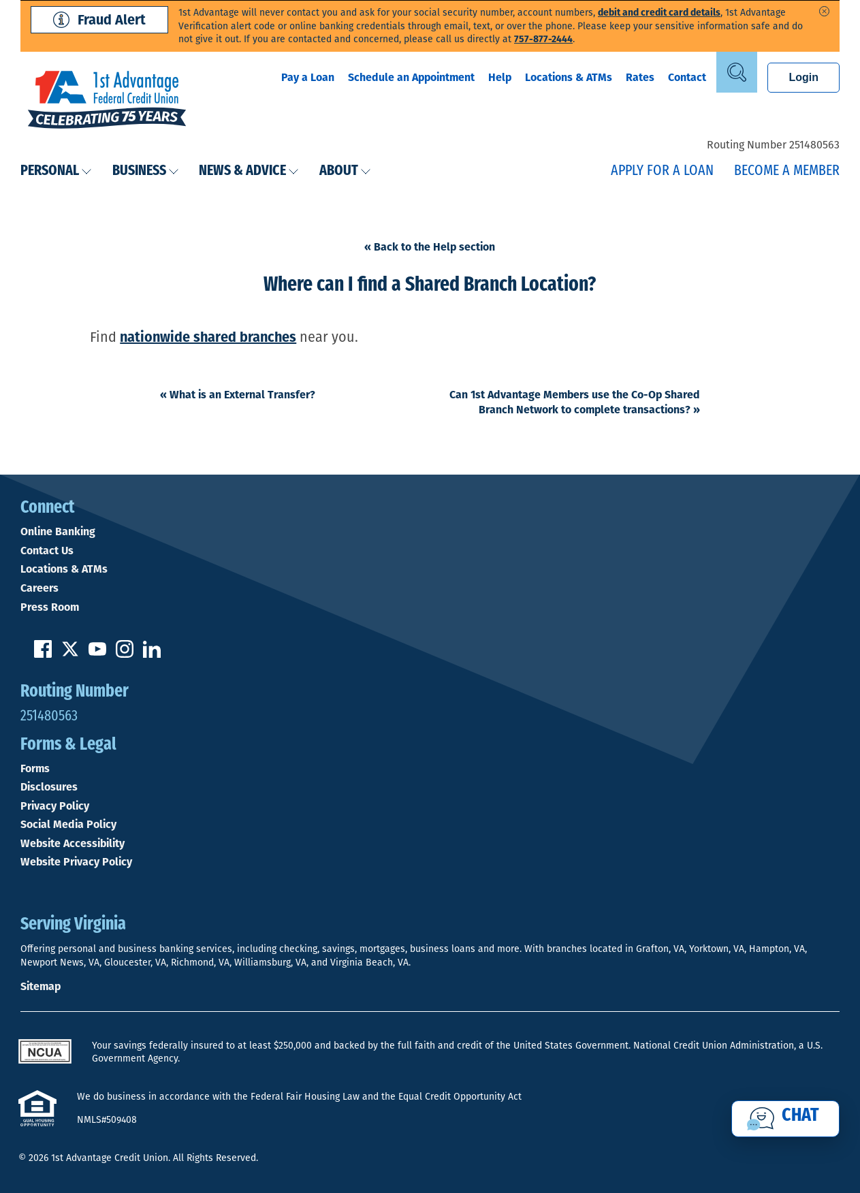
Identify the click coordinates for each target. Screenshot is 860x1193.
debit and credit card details (659, 12)
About (345, 171)
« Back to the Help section (429, 246)
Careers (39, 588)
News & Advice (249, 171)
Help (499, 77)
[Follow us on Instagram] (124, 654)
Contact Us (47, 551)
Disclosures (49, 787)
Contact (687, 77)
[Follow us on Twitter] (70, 654)
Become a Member (787, 171)
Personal (56, 171)
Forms (35, 769)
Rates (640, 77)
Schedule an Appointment (411, 77)
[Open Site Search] (736, 72)
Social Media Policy (68, 824)
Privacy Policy (54, 806)
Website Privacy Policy (76, 862)
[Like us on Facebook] (43, 654)
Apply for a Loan (662, 171)
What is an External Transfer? (237, 394)
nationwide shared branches (208, 337)
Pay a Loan (307, 77)
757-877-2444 (543, 39)
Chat (800, 1116)
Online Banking (57, 532)
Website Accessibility (72, 844)
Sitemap (40, 986)
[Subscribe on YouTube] (97, 654)
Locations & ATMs (568, 77)
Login (803, 77)
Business (145, 171)
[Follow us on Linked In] (152, 654)
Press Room (49, 607)
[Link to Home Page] (106, 101)
